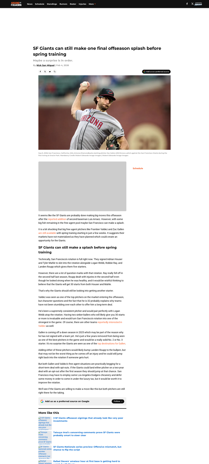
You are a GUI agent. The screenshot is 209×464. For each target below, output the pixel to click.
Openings (72, 439)
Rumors (63, 4)
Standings (52, 4)
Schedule (39, 4)
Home (41, 421)
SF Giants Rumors (55, 421)
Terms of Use (135, 444)
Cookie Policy (163, 444)
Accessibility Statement (79, 449)
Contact (107, 439)
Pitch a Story (73, 444)
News (29, 4)
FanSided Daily (46, 444)
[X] (192, 4)
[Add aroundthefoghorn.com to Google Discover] (156, 72)
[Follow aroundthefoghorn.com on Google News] (118, 401)
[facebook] (187, 4)
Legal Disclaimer (47, 449)
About (42, 439)
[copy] (55, 71)
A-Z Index (108, 449)
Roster (73, 4)
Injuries (82, 4)
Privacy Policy (110, 444)
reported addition (57, 219)
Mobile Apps (163, 439)
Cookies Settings (137, 449)
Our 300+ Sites (135, 439)
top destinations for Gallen (111, 343)
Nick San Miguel (46, 65)
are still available (47, 233)
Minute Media (24, 457)
